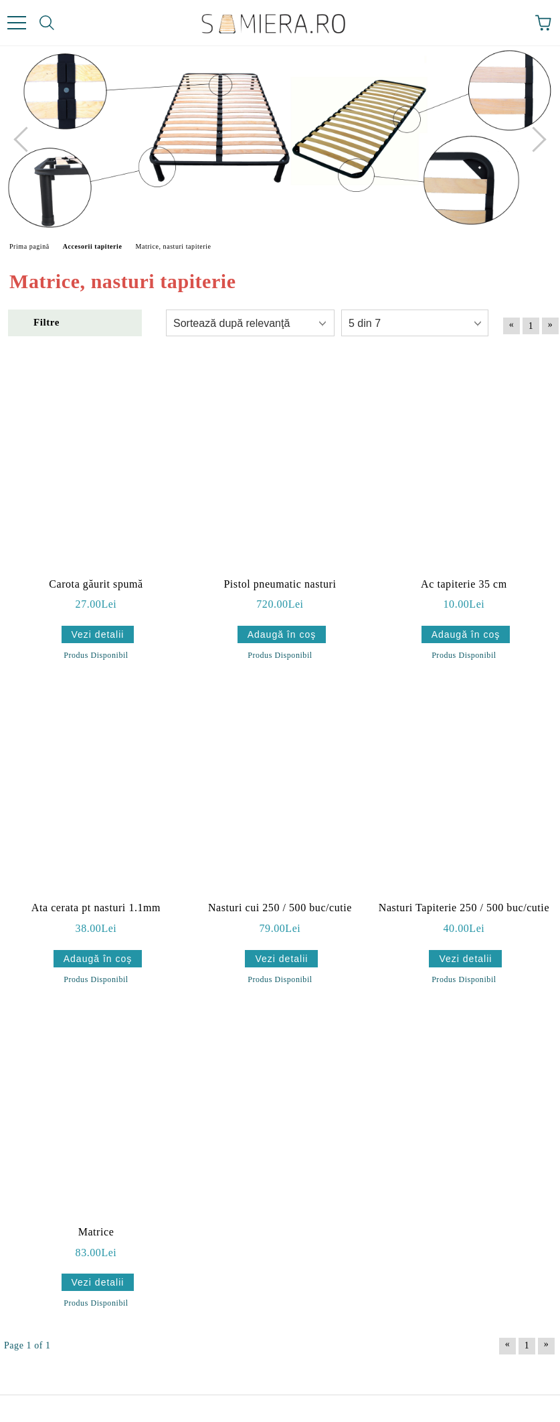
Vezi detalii (98, 634)
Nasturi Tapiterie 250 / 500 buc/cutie (464, 907)
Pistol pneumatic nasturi (279, 584)
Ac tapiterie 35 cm (464, 584)
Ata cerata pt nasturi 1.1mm (96, 907)
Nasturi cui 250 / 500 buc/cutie (280, 907)
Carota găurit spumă (96, 584)
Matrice (96, 1231)
